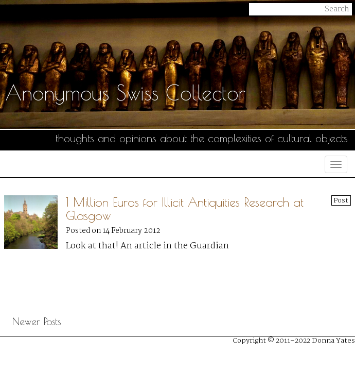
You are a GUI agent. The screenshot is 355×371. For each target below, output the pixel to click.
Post (340, 200)
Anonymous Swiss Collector (125, 93)
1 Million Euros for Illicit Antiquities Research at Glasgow (185, 209)
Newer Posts (36, 321)
